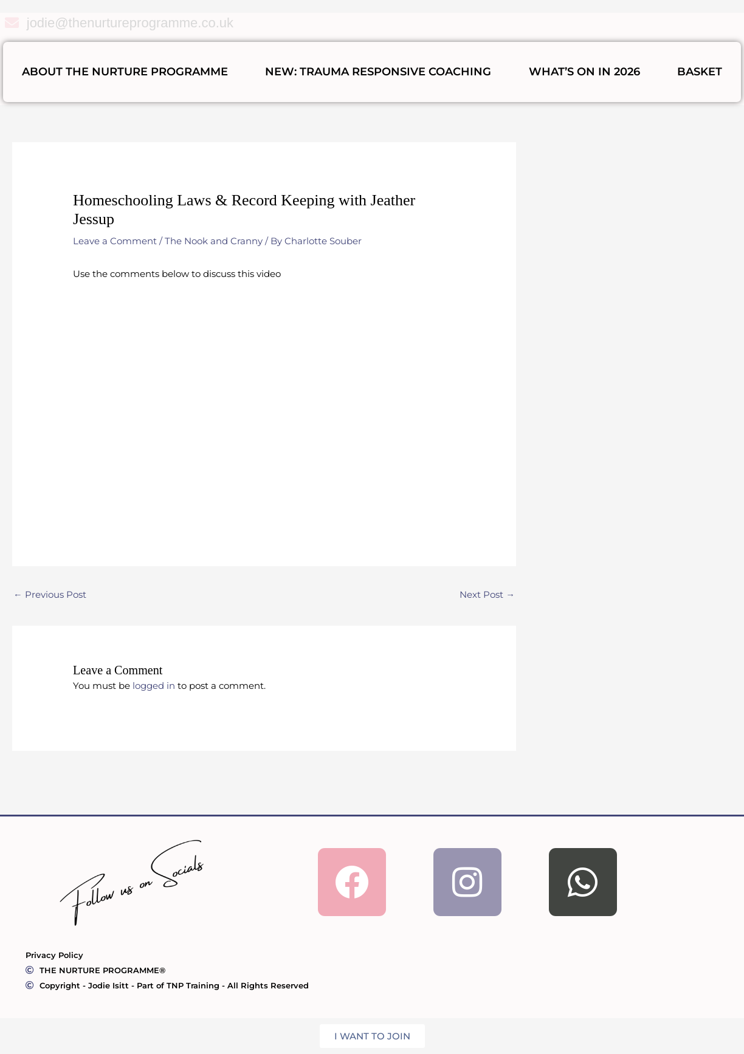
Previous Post (49, 595)
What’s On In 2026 (584, 71)
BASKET (699, 71)
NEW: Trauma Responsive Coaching (378, 71)
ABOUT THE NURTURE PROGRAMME (125, 71)
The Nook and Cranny (214, 241)
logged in (154, 685)
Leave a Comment (115, 241)
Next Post (487, 595)
